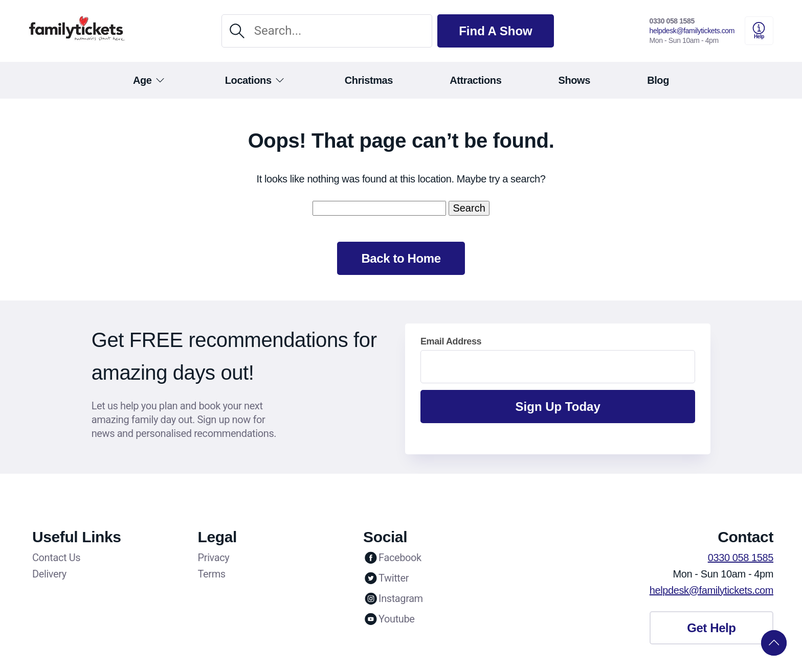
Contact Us (56, 557)
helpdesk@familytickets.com (692, 31)
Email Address (450, 341)
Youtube (388, 619)
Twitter (386, 578)
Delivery (49, 574)
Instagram (393, 598)
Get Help (711, 628)
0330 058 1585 (672, 21)
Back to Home (400, 258)
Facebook (392, 557)
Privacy (214, 557)
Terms (212, 574)
